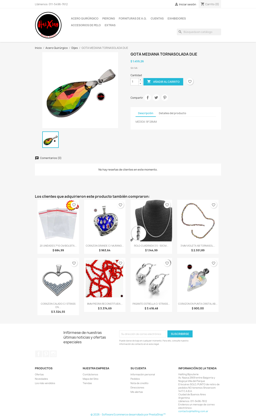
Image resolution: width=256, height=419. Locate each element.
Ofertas (39, 374)
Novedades (41, 378)
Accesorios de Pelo (86, 25)
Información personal (143, 374)
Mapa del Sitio (90, 378)
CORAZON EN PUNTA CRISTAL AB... (197, 303)
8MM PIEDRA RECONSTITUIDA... (104, 303)
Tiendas (87, 383)
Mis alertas (137, 391)
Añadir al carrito (163, 82)
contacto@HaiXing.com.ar (193, 411)
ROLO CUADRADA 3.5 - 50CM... (151, 245)
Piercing (108, 18)
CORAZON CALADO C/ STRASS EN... (58, 305)
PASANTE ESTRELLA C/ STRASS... (151, 303)
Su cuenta (138, 368)
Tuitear (156, 97)
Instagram (53, 354)
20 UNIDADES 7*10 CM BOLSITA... (58, 245)
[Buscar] (199, 32)
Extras (110, 25)
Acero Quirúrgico (84, 18)
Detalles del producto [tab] (172, 113)
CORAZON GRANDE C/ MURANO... (105, 245)
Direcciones (137, 387)
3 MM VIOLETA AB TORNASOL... (198, 245)
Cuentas (157, 18)
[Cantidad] (135, 81)
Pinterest (164, 97)
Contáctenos (90, 374)
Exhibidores (177, 18)
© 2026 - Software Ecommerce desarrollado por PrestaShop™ (128, 414)
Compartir (147, 97)
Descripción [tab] (145, 113)
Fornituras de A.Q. (133, 18)
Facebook (38, 354)
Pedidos (135, 378)
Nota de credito (139, 383)
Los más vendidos (45, 383)
